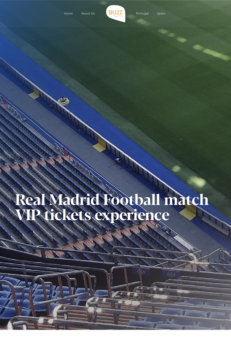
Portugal (142, 13)
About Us (88, 13)
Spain (161, 13)
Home (68, 13)
